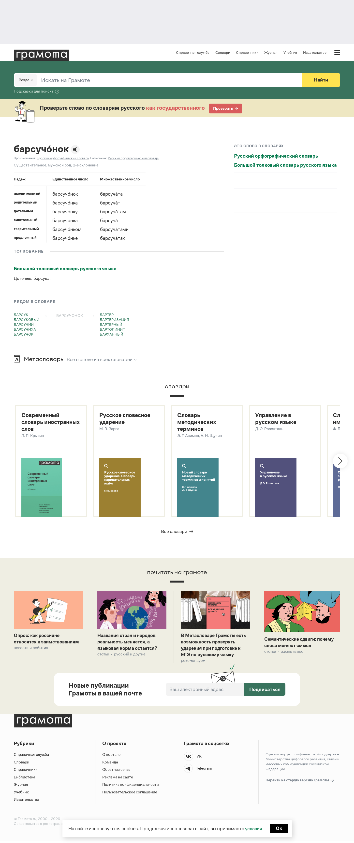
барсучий (24, 325)
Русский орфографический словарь (276, 156)
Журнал (271, 53)
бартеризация (114, 320)
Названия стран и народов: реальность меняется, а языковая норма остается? (129, 643)
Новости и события (31, 649)
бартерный (111, 325)
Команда (110, 764)
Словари (222, 53)
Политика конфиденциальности (130, 787)
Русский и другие (130, 655)
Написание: (98, 159)
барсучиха (25, 330)
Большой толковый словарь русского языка (65, 269)
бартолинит (112, 330)
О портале (111, 757)
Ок (279, 828)
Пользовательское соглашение (130, 794)
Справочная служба (192, 53)
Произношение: (25, 159)
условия (253, 828)
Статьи (103, 655)
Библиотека (24, 779)
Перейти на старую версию (300, 782)
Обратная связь (116, 772)
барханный (111, 335)
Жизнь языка (292, 653)
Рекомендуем (193, 662)
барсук (21, 315)
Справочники (247, 53)
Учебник (290, 53)
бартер (107, 315)
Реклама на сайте (117, 779)
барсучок (23, 335)
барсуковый (26, 320)
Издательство (314, 53)
